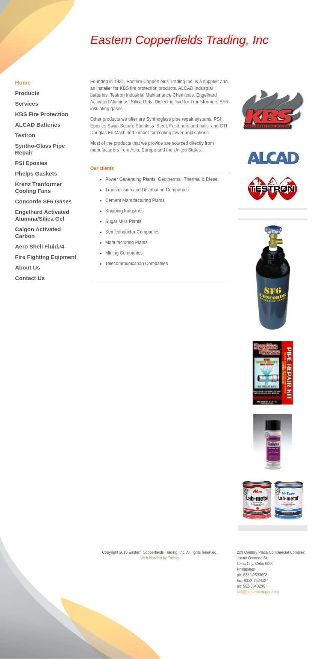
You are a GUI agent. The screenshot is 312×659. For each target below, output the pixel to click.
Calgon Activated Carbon (38, 232)
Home (23, 82)
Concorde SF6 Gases (43, 201)
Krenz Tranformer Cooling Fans (38, 187)
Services (26, 103)
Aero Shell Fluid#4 (39, 246)
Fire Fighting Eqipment (45, 257)
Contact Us (30, 278)
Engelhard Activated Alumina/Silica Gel (42, 215)
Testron (25, 135)
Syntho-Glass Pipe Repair (40, 149)
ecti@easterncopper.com (258, 592)
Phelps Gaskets (36, 173)
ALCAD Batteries (38, 124)
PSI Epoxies (31, 163)
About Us (27, 267)
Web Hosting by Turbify (159, 558)
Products (27, 93)
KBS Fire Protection (41, 114)
